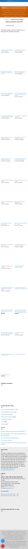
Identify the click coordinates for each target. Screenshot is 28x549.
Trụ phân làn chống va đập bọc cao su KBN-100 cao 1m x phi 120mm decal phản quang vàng (21, 311)
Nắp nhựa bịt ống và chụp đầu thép (17, 537)
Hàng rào (24, 14)
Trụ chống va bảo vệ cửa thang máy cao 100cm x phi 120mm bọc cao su (7, 311)
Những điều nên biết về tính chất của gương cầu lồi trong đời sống (13, 443)
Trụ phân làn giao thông (20, 535)
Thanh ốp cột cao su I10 (5, 374)
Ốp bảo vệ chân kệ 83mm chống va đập (21, 181)
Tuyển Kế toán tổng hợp (6, 440)
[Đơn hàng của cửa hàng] (14, 25)
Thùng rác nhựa (8, 539)
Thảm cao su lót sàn (22, 534)
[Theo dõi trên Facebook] (2, 469)
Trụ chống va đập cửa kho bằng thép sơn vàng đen (7, 355)
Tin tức (2, 421)
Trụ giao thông (15, 14)
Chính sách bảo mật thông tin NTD (8, 409)
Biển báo (20, 14)
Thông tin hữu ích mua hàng (7, 416)
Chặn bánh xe (20, 10)
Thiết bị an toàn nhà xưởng (8, 538)
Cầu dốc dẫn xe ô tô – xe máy (20, 532)
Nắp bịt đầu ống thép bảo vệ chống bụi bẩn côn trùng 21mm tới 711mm (7, 72)
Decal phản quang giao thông (7, 532)
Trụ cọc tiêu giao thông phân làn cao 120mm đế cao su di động (7, 116)
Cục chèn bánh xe (16, 533)
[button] (26, 4)
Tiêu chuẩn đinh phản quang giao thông (10, 437)
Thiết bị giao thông (11, 535)
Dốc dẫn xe (6, 12)
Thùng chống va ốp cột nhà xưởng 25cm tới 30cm (6, 159)
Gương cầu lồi (4, 533)
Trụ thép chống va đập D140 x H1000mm (6, 267)
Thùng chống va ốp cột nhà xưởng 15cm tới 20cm (6, 138)
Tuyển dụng (3, 424)
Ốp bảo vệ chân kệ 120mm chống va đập (6, 224)
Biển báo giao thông (11, 531)
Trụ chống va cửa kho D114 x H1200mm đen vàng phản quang (21, 288)
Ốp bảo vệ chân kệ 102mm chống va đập (20, 202)
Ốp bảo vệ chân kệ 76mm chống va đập (7, 181)
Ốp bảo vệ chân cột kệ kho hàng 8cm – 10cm (21, 224)
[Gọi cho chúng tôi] (9, 469)
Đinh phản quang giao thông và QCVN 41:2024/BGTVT (13, 431)
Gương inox (9, 10)
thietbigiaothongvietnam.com (7, 488)
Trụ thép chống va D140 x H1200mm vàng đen (19, 267)
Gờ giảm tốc (15, 10)
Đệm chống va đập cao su (7, 534)
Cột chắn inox (21, 16)
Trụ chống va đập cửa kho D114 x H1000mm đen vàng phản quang (7, 288)
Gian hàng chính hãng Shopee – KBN (10, 494)
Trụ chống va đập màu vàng (20, 354)
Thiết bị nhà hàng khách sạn (17, 539)
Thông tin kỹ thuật (5, 419)
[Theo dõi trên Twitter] (4, 469)
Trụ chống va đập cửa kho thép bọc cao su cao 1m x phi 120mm (7, 333)
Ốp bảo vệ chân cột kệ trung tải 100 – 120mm (7, 245)
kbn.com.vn (11, 486)
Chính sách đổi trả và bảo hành (8, 412)
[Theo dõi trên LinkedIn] (11, 469)
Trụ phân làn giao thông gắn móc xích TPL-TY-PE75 (7, 51)
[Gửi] (25, 8)
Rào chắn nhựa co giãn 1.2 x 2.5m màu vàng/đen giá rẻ (20, 72)
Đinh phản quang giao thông (21, 531)
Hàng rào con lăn (7, 537)
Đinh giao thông (5, 14)
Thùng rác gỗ (16, 538)
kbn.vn (6, 486)
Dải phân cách (6, 16)
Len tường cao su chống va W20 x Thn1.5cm (21, 116)
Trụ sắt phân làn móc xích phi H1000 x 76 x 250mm (20, 245)
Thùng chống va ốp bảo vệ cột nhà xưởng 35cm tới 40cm (20, 159)
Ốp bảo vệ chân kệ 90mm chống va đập (7, 202)
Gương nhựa (4, 10)
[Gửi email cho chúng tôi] (7, 469)
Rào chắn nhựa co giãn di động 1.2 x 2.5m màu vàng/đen (7, 94)
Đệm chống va (11, 12)
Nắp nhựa (12, 16)
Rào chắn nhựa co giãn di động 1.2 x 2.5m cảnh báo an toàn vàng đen (21, 94)
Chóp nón (10, 14)
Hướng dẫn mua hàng (6, 414)
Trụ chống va (21, 12)
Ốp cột (25, 10)
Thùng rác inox (22, 538)
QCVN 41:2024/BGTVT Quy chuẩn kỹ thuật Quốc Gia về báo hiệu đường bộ (13, 434)
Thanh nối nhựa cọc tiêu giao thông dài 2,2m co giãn (20, 51)
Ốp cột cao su (23, 533)
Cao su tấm (17, 12)
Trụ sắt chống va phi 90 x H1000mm (19, 333)
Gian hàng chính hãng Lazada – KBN (10, 495)
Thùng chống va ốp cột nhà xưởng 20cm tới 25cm (20, 138)
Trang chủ (7, 19)
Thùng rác (16, 16)
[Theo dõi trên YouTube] (13, 469)
